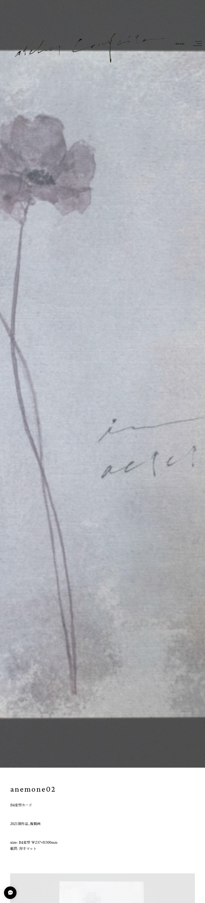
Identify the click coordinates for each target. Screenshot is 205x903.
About (180, 43)
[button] (196, 44)
